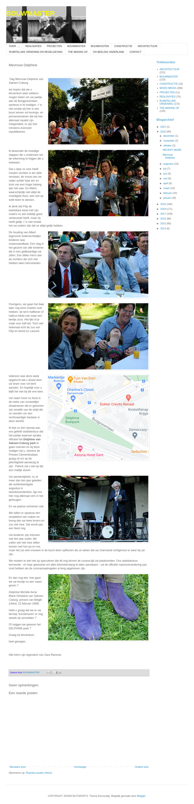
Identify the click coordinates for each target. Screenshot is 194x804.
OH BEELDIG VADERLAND (108, 52)
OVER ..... (14, 46)
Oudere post (141, 767)
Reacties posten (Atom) (39, 773)
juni (165, 173)
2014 (163, 228)
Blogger (141, 796)
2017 (163, 213)
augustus (168, 163)
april (166, 183)
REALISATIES (33, 46)
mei (165, 178)
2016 (163, 218)
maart (166, 188)
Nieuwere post (18, 767)
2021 (163, 126)
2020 (163, 131)
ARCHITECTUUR (147, 46)
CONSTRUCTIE (123, 46)
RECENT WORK (172, 150)
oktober (167, 145)
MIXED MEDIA (168, 88)
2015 (163, 223)
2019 (163, 204)
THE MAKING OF (78, 52)
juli (165, 168)
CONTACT (135, 52)
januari (167, 198)
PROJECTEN (54, 46)
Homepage (80, 767)
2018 (163, 209)
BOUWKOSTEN (100, 46)
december (169, 136)
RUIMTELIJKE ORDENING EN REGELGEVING (36, 52)
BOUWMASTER (30, 13)
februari (168, 193)
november (169, 140)
